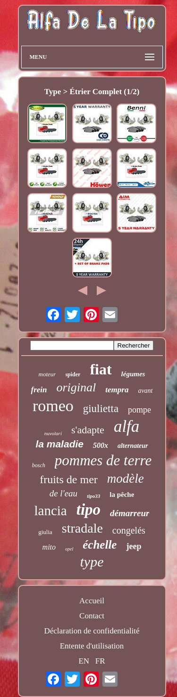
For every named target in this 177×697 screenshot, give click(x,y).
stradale (82, 528)
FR (100, 660)
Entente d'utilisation (92, 645)
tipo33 (93, 496)
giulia (45, 531)
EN (83, 660)
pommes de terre (103, 460)
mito (49, 547)
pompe (139, 409)
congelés (128, 530)
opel (69, 548)
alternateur (133, 445)
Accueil (91, 600)
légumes (133, 374)
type (92, 561)
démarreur (129, 513)
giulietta (100, 408)
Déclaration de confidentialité (91, 630)
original (76, 387)
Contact (91, 615)
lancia (50, 510)
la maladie (59, 443)
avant (145, 390)
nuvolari (53, 433)
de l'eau (63, 493)
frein (39, 389)
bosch (38, 465)
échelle (100, 544)
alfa (126, 426)
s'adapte (87, 430)
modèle (125, 478)
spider (72, 374)
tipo (88, 509)
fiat (100, 369)
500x (100, 445)
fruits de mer (69, 479)
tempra (116, 389)
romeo (53, 405)
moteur (47, 374)
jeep (133, 546)
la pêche (122, 494)
